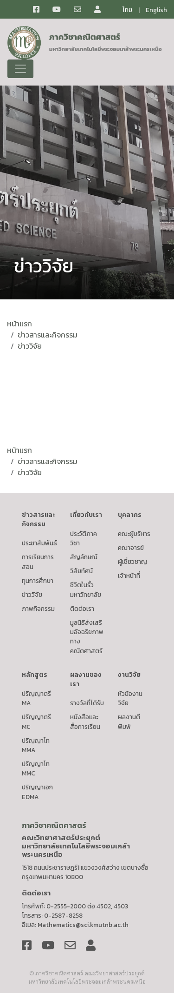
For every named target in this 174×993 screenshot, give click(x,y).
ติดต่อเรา (82, 608)
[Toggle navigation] (20, 69)
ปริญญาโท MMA (36, 745)
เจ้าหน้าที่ (129, 575)
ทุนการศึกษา (37, 580)
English (156, 9)
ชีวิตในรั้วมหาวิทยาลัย (85, 589)
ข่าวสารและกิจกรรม (47, 334)
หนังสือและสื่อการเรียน (85, 721)
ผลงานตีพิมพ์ (129, 721)
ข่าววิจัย (30, 345)
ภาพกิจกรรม (38, 608)
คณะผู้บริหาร (134, 533)
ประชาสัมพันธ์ (39, 543)
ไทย (127, 9)
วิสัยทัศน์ (81, 571)
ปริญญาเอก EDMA (37, 791)
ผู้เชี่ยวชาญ (132, 561)
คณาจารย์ (131, 547)
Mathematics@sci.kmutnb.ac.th (83, 924)
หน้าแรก (19, 323)
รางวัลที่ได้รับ (87, 703)
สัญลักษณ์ (83, 557)
